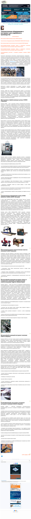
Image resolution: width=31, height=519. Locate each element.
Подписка (21, 23)
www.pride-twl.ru (12, 61)
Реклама (12, 23)
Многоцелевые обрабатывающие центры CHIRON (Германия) (11, 38)
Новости (4, 23)
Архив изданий (16, 24)
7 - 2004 (2, 25)
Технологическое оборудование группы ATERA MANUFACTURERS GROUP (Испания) (15, 40)
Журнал (9, 23)
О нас (7, 23)
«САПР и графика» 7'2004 (26, 454)
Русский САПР (26, 23)
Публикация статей (11, 24)
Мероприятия (21, 24)
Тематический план (17, 23)
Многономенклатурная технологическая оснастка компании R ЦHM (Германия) (14, 43)
